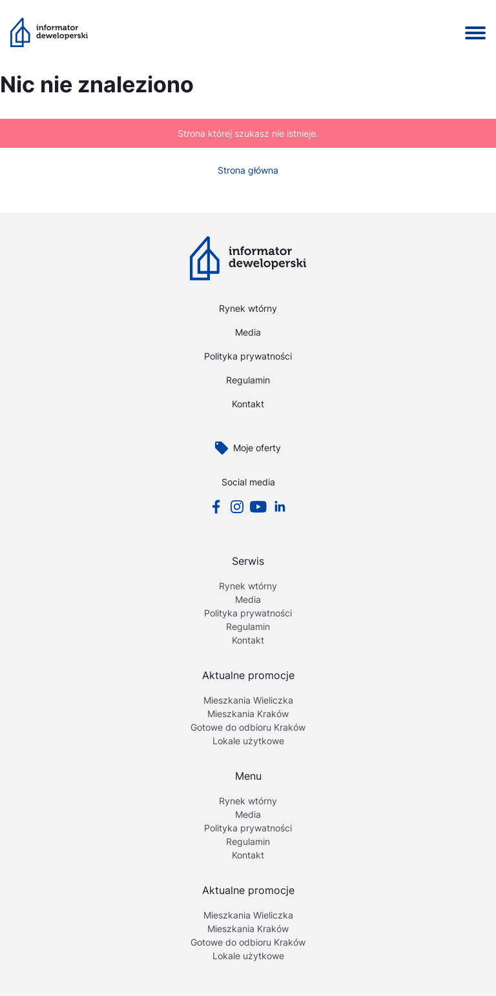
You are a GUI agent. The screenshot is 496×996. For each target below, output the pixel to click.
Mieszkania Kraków (248, 713)
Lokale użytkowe (248, 740)
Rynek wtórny (248, 308)
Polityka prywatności (248, 356)
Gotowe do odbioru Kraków (248, 727)
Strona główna (248, 170)
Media (248, 332)
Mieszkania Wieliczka (248, 700)
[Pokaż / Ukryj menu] (475, 32)
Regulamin (248, 379)
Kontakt (248, 403)
